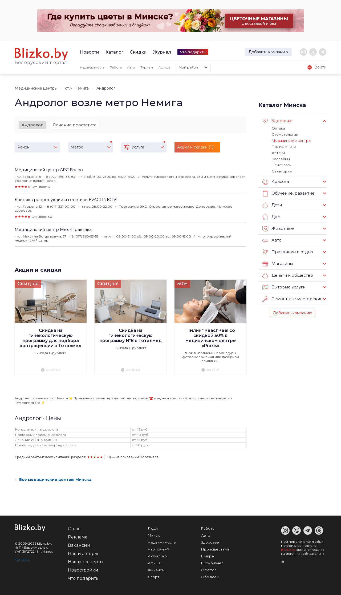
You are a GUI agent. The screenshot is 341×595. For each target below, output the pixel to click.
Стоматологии (285, 134)
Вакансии (79, 545)
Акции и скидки (38, 270)
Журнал (162, 52)
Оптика (278, 128)
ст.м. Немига (77, 88)
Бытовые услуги (284, 287)
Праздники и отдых (287, 252)
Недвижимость (92, 67)
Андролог (32, 124)
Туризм (146, 67)
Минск (154, 535)
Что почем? (158, 549)
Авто (131, 67)
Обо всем (210, 577)
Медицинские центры (36, 88)
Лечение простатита (74, 124)
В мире (207, 556)
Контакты (22, 559)
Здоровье (277, 121)
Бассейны (281, 159)
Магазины (277, 264)
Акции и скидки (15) (195, 147)
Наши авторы (83, 553)
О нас (74, 528)
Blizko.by (288, 550)
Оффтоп (209, 570)
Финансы (156, 570)
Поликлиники (284, 146)
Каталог (114, 52)
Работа (116, 67)
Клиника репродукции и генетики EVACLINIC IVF (67, 199)
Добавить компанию (268, 52)
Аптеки (278, 153)
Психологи (281, 165)
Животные (278, 229)
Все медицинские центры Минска (53, 479)
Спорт (153, 577)
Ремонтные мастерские (292, 299)
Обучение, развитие (288, 193)
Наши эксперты (85, 561)
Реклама (77, 537)
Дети (272, 205)
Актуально (157, 556)
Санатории (282, 171)
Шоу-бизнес (212, 563)
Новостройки (83, 570)
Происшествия (215, 549)
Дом (271, 217)
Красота (275, 182)
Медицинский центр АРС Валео (49, 169)
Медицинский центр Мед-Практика (53, 229)
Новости (89, 52)
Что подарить (193, 52)
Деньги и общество (287, 276)
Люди (153, 528)
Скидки (138, 52)
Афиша (164, 67)
